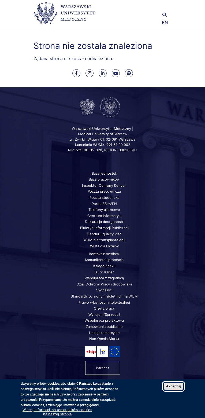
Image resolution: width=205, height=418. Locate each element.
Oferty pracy (104, 308)
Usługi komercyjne (104, 333)
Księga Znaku (104, 266)
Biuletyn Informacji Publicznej (104, 228)
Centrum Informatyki (104, 216)
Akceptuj (173, 386)
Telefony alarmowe (104, 209)
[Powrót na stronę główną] (64, 15)
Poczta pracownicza (104, 191)
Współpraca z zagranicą (104, 278)
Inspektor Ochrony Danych (104, 185)
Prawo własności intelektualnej (104, 302)
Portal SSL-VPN (104, 203)
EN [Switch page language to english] (165, 22)
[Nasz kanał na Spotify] (129, 73)
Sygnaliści (104, 290)
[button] (149, 7)
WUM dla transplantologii (104, 240)
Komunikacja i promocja (104, 260)
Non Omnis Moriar (104, 338)
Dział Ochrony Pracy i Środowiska (104, 284)
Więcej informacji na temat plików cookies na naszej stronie (57, 412)
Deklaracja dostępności (104, 221)
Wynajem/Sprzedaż (104, 314)
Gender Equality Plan (104, 234)
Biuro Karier (104, 272)
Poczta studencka (104, 197)
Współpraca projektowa (104, 320)
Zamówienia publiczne (104, 326)
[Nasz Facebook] (76, 73)
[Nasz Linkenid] (103, 73)
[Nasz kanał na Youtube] (116, 73)
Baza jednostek (104, 173)
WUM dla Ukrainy (104, 246)
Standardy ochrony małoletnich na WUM (104, 296)
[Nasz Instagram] (89, 73)
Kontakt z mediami (104, 254)
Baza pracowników (104, 179)
